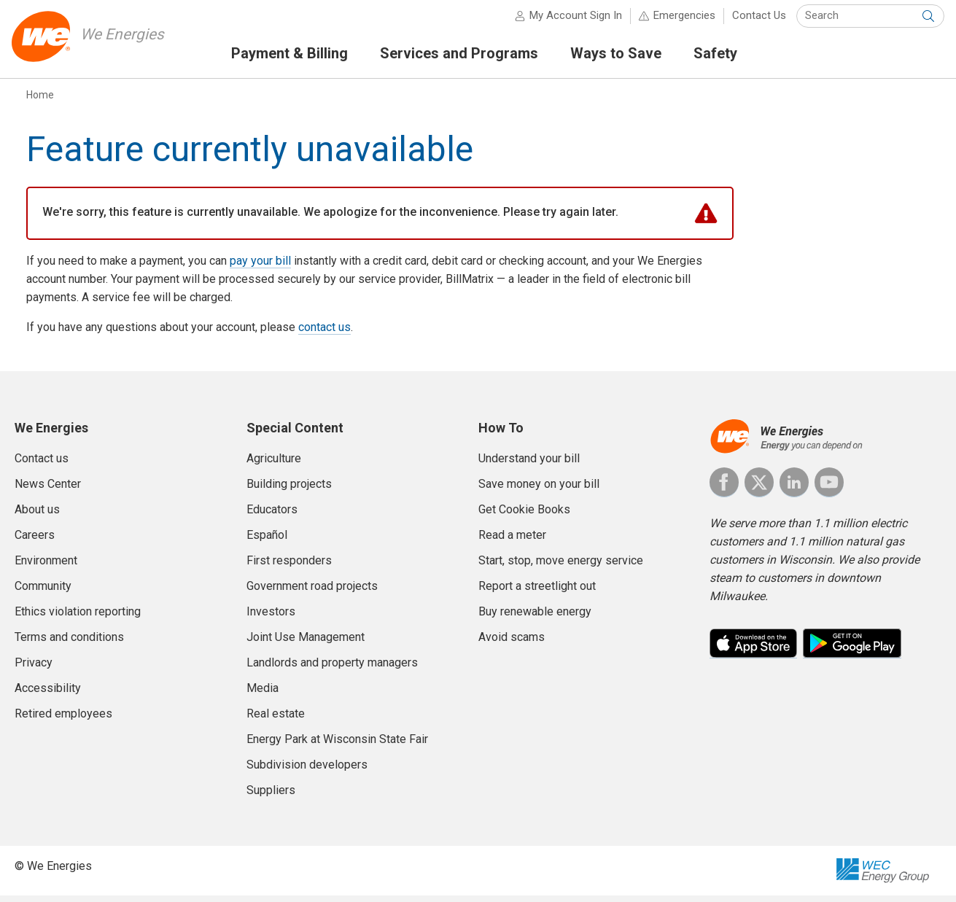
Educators (272, 516)
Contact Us (756, 21)
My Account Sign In (572, 21)
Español (266, 541)
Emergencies (681, 21)
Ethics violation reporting (78, 618)
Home (40, 101)
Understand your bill (529, 465)
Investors (270, 618)
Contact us (42, 465)
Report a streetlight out (537, 592)
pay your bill (260, 268)
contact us (324, 334)
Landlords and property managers (332, 669)
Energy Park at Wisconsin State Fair (337, 746)
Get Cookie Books (524, 516)
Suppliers (270, 797)
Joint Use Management (305, 643)
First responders (289, 567)
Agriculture (273, 465)
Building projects (289, 490)
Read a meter (512, 541)
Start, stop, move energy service (560, 567)
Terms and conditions (69, 643)
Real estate (275, 720)
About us (37, 516)
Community (43, 592)
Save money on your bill (538, 490)
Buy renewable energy (534, 618)
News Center (48, 490)
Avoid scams (511, 643)
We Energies (129, 40)
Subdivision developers (307, 771)
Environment (46, 567)
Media (262, 694)
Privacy (34, 669)
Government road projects (312, 592)
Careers (35, 541)
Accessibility (48, 694)
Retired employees (63, 720)
